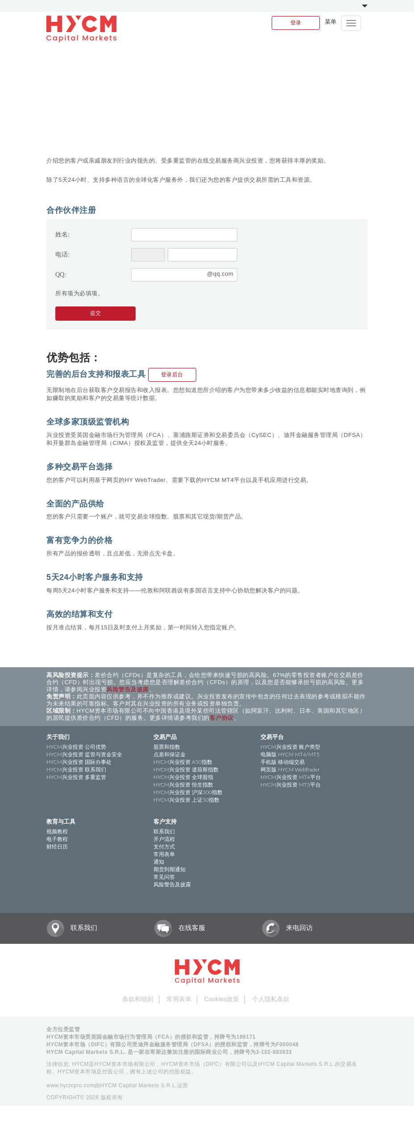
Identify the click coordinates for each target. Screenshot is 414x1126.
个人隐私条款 (271, 999)
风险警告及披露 (128, 689)
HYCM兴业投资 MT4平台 (291, 777)
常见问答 (164, 876)
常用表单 (164, 854)
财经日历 (57, 846)
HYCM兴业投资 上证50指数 (186, 799)
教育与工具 (60, 821)
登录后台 (172, 374)
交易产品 (165, 736)
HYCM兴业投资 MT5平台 (291, 784)
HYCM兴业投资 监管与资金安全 (84, 754)
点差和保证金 (169, 754)
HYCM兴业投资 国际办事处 (79, 762)
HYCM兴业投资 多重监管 (76, 777)
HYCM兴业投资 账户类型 (290, 746)
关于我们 (58, 736)
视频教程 (57, 831)
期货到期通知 (169, 869)
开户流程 (164, 839)
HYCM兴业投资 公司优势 (76, 746)
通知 (158, 861)
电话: (62, 254)
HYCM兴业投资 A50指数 (182, 762)
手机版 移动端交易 (283, 762)
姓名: (62, 234)
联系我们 (164, 831)
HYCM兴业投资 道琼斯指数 (186, 769)
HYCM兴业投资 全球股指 (183, 777)
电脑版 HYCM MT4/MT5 (290, 754)
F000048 (287, 1044)
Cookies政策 (222, 999)
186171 (246, 1037)
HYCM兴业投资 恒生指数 (183, 784)
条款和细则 (137, 999)
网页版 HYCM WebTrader (290, 769)
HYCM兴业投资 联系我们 (76, 769)
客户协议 (222, 717)
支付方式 (164, 846)
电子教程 (57, 839)
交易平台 (272, 736)
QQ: (60, 274)
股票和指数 (166, 746)
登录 (295, 23)
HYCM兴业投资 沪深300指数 (188, 792)
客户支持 (165, 821)
